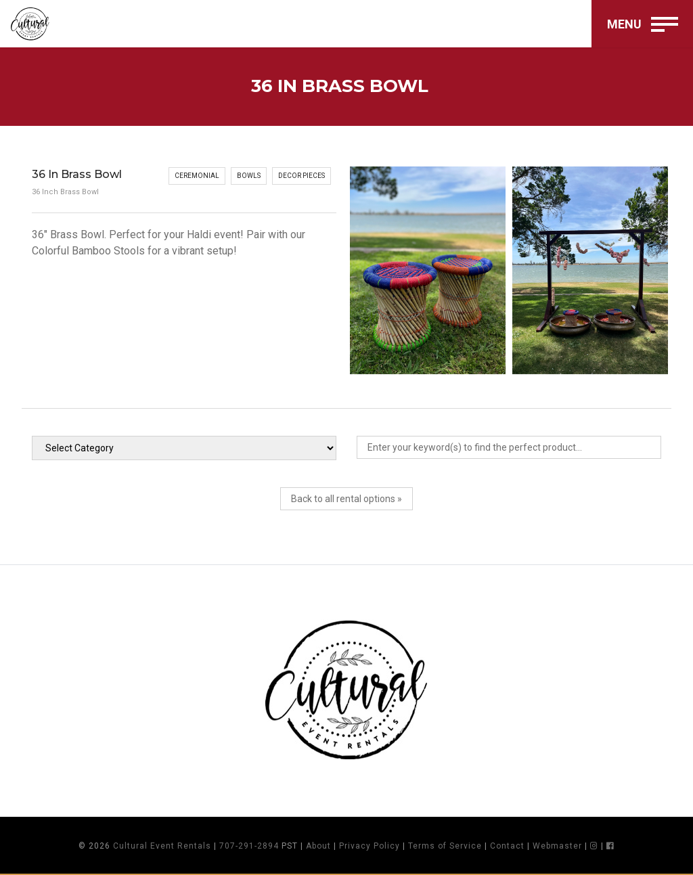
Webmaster (557, 846)
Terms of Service (445, 846)
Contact (507, 846)
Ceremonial (197, 175)
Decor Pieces (301, 175)
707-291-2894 (249, 846)
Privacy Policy (369, 846)
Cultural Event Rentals (162, 846)
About (318, 846)
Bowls (249, 175)
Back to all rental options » (346, 498)
